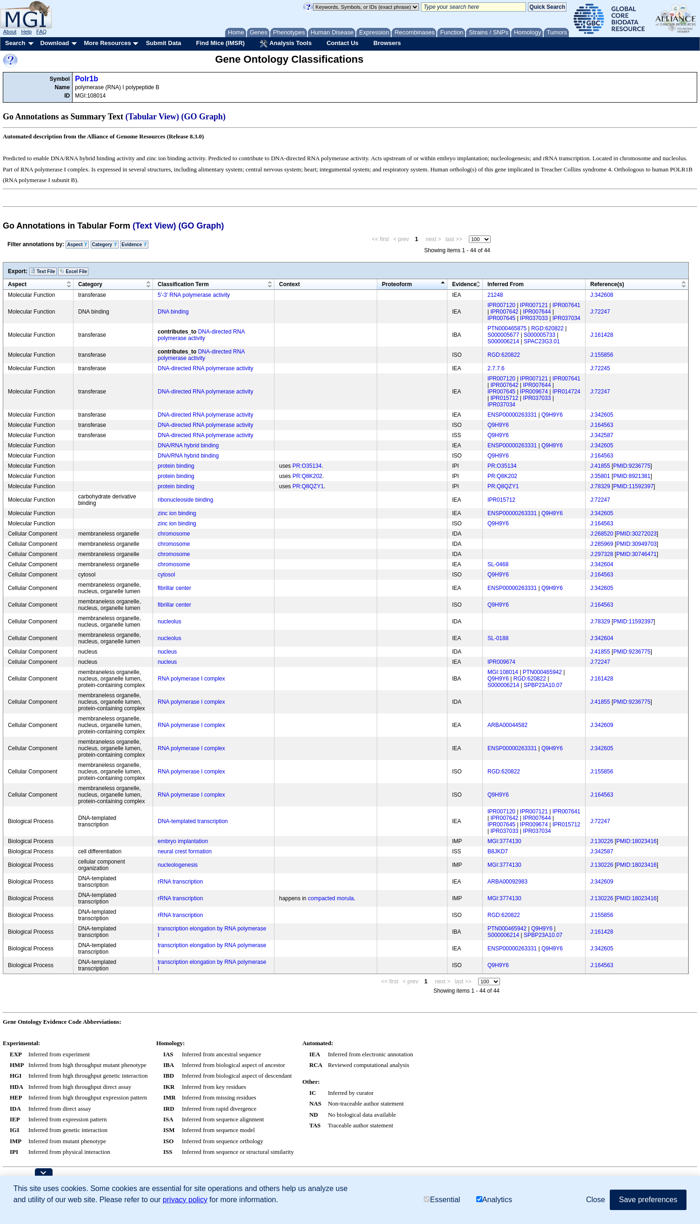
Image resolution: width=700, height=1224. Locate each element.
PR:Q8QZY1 (308, 486)
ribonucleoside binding (185, 500)
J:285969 (601, 544)
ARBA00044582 (507, 725)
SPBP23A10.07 (543, 685)
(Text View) (154, 225)
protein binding (176, 466)
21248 (495, 295)
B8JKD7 (497, 851)
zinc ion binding (177, 513)
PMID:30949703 (636, 544)
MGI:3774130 (504, 841)
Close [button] (595, 1200)
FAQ (41, 31)
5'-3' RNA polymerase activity (194, 295)
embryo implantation (183, 841)
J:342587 (601, 435)
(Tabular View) (153, 116)
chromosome (174, 533)
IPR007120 (501, 305)
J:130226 (601, 841)
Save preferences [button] (648, 1200)
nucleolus (169, 621)
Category (104, 244)
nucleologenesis (178, 865)
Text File (43, 271)
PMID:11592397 (633, 486)
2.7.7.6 (496, 368)
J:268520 (601, 533)
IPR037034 (566, 318)
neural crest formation (185, 851)
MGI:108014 (502, 672)
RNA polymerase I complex (191, 678)
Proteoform (397, 284)
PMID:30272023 (636, 533)
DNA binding (173, 311)
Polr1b (86, 79)
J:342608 (601, 295)
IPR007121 (534, 305)
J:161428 (601, 335)
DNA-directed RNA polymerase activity (201, 334)
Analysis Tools (286, 43)
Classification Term (183, 284)
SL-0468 (497, 564)
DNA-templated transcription (193, 821)
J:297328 (601, 554)
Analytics (494, 1200)
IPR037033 (534, 318)
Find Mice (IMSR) (220, 42)
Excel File (73, 271)
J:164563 (601, 425)
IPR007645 (501, 318)
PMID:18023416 (636, 841)
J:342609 (601, 725)
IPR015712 (504, 398)
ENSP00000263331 (512, 415)
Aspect (77, 244)
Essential (442, 1200)
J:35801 (600, 476)
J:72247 (600, 311)
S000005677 (503, 335)
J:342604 (601, 564)
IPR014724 (566, 391)
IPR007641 (566, 305)
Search (15, 42)
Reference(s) (607, 284)
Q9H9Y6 (552, 415)
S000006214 (503, 341)
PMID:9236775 (631, 466)
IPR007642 (504, 311)
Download (54, 42)
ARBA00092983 (507, 881)
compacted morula (331, 898)
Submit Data (163, 42)
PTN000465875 (507, 328)
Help (26, 31)
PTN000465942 (542, 672)
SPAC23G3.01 (542, 341)
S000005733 (539, 335)
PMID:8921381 (631, 476)
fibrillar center (174, 588)
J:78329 (600, 486)
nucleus (167, 651)
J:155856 (601, 355)
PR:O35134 (307, 466)
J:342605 (601, 415)
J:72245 (600, 368)
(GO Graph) (203, 116)
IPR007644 (537, 311)
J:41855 (600, 466)
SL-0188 (497, 638)
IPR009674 (534, 391)
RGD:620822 (547, 328)
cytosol (166, 574)
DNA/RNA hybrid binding (188, 445)
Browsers (387, 42)
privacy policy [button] (185, 1200)
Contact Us (343, 42)
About (10, 31)
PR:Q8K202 (307, 476)
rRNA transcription (180, 881)
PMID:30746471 (636, 554)
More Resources (107, 42)
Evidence (134, 244)
